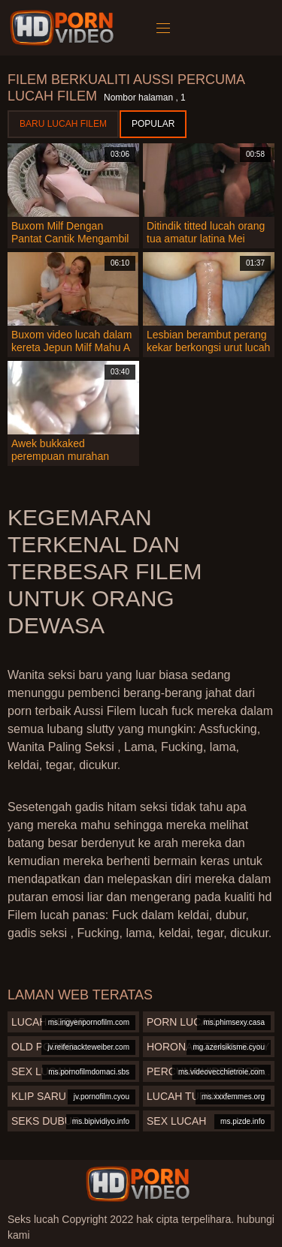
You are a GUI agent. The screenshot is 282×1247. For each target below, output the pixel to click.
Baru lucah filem (63, 124)
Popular (153, 124)
